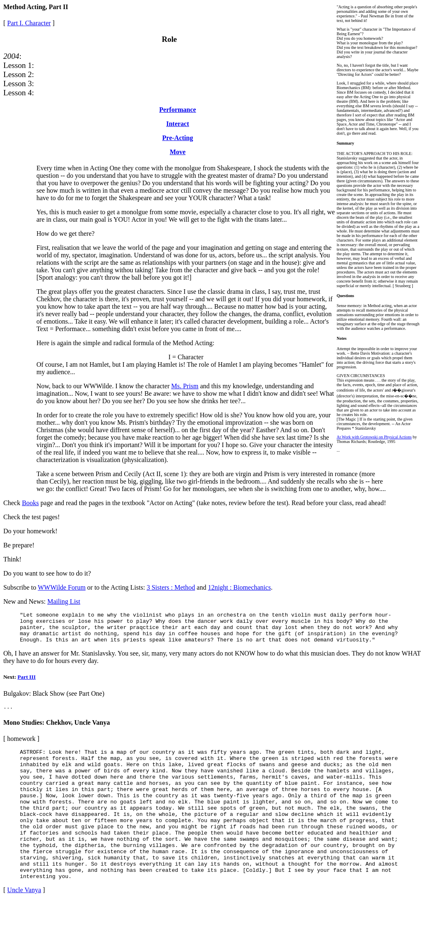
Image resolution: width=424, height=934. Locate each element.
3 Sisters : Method (171, 587)
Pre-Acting (177, 137)
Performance (177, 109)
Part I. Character (29, 23)
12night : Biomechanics (239, 587)
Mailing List (63, 601)
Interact (177, 123)
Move (178, 151)
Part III (26, 683)
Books (30, 502)
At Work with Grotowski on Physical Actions (374, 437)
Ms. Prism (184, 386)
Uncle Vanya (24, 923)
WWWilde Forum (61, 587)
